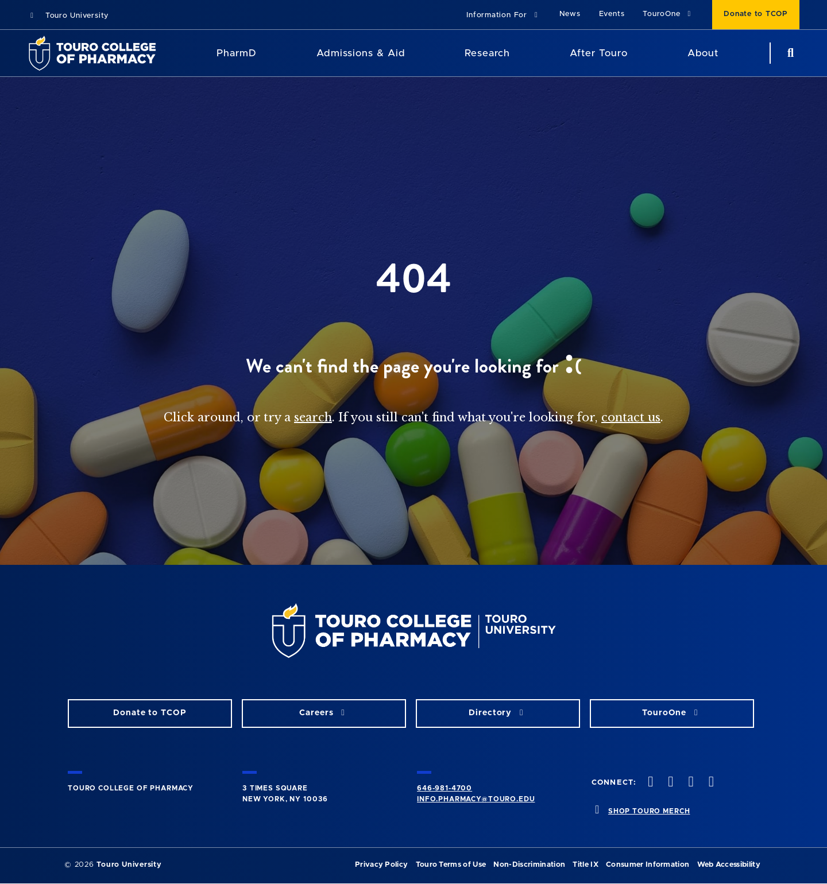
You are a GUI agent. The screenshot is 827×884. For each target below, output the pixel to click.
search (313, 417)
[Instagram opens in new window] (689, 782)
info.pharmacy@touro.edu (476, 799)
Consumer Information (647, 865)
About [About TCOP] (702, 53)
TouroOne (668, 14)
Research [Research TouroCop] (487, 53)
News (570, 14)
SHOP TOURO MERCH (649, 811)
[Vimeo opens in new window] (709, 782)
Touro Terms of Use (451, 865)
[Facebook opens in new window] (649, 782)
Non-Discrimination (529, 865)
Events (612, 14)
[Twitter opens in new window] (669, 782)
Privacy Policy (381, 865)
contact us (630, 417)
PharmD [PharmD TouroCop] (237, 53)
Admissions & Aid (360, 53)
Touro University (68, 16)
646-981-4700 (444, 788)
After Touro (598, 53)
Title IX (585, 865)
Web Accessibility (728, 865)
